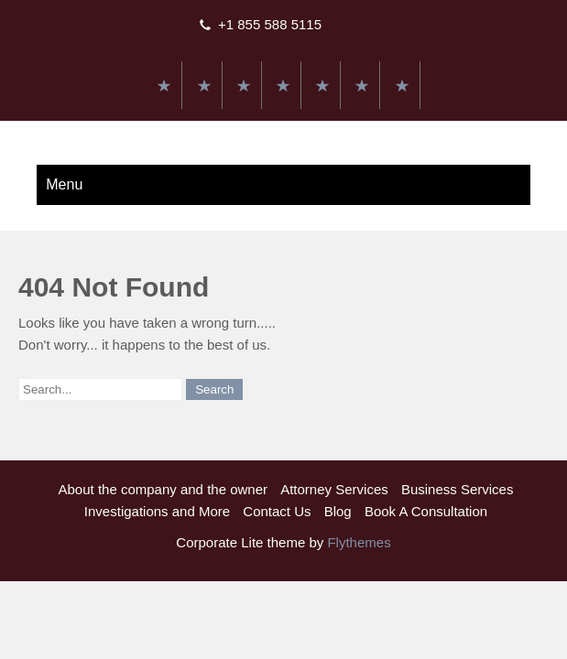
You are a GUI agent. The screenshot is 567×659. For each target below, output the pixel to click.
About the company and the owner (163, 489)
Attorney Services (334, 489)
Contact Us (277, 511)
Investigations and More (157, 511)
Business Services (457, 489)
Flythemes (356, 542)
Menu (64, 184)
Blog (338, 511)
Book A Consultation (426, 511)
